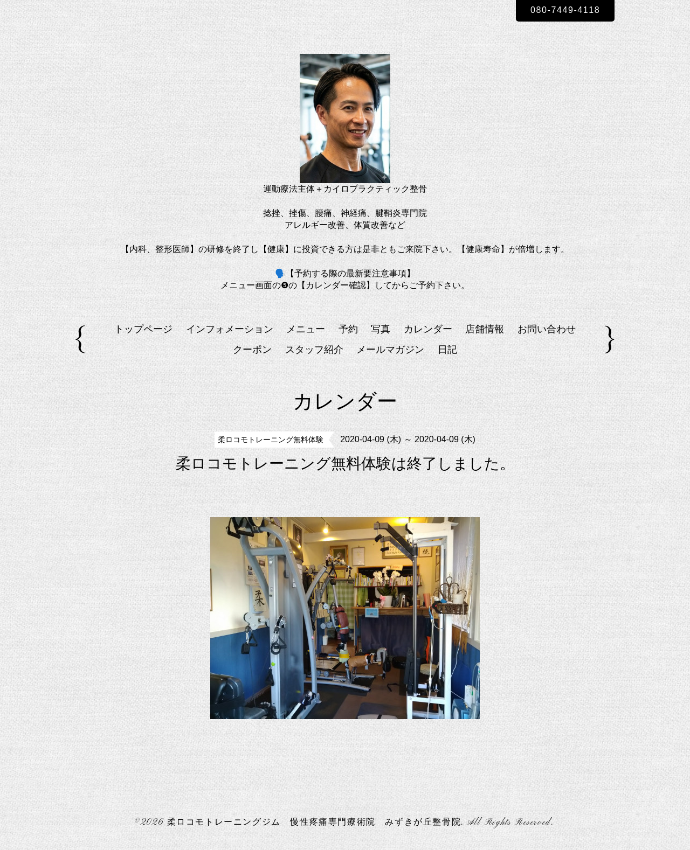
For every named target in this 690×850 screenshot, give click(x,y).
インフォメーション (229, 329)
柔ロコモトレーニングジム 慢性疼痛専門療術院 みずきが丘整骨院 (314, 822)
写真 (380, 329)
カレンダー (428, 329)
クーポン (252, 349)
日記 (447, 349)
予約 (348, 329)
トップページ (143, 329)
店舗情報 (484, 329)
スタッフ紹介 (314, 349)
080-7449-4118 (565, 10)
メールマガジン (390, 349)
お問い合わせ (547, 329)
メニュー (305, 329)
